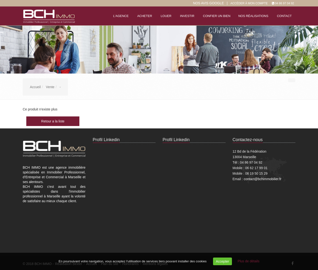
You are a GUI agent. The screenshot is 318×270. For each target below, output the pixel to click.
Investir (187, 16)
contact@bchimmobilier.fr (262, 179)
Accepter (222, 261)
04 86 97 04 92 (284, 3)
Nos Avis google (208, 3)
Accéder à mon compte (249, 3)
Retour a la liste (52, 121)
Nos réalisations (253, 16)
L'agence (121, 16)
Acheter (144, 16)
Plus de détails (248, 261)
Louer (166, 16)
